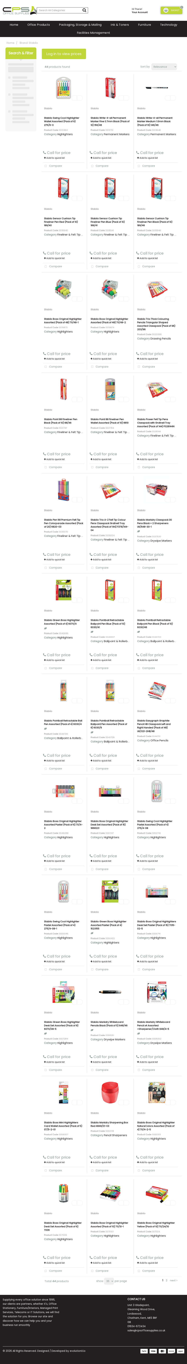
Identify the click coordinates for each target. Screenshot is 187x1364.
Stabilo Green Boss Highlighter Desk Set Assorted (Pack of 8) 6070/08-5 (62, 1025)
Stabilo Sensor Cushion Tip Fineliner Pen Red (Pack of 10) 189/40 (61, 222)
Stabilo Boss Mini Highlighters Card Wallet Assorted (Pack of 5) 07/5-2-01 (63, 1126)
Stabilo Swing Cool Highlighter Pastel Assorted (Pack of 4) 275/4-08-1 (61, 925)
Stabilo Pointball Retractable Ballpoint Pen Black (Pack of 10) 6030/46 (155, 624)
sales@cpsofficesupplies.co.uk (146, 1330)
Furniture (144, 25)
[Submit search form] (84, 10)
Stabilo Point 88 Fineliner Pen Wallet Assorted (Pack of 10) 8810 (110, 421)
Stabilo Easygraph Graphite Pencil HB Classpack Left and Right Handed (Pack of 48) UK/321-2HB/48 (154, 726)
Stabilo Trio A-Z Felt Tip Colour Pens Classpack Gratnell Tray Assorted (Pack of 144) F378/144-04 (109, 525)
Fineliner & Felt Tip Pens (72, 234)
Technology (168, 25)
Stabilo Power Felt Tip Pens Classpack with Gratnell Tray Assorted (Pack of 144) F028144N (155, 423)
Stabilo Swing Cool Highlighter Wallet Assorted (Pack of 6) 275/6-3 (61, 121)
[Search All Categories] (62, 10)
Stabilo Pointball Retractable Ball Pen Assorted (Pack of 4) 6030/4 (63, 722)
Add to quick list (54, 157)
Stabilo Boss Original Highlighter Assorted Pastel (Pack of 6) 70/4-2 (63, 825)
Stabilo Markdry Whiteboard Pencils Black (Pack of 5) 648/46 (109, 1023)
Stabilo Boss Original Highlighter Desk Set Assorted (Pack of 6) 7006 (63, 1226)
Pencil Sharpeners (115, 1135)
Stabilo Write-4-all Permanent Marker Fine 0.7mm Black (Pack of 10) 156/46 (110, 121)
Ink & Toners (120, 25)
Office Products (38, 25)
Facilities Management (93, 33)
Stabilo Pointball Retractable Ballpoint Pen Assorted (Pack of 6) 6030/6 (109, 724)
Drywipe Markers (161, 541)
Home (14, 25)
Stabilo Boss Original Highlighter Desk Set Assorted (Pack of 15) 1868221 (109, 825)
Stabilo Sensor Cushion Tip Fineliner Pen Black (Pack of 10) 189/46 (154, 222)
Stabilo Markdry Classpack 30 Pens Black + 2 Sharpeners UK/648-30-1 (154, 523)
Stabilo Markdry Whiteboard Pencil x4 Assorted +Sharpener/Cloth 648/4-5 (153, 1025)
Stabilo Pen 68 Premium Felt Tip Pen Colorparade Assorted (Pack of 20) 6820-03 (63, 523)
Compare (52, 166)
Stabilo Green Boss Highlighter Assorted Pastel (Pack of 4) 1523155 (108, 925)
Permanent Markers (116, 134)
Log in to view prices (63, 53)
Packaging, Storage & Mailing (80, 25)
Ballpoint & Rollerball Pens (121, 641)
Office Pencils (159, 740)
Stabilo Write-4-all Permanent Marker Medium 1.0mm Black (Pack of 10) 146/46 (154, 121)
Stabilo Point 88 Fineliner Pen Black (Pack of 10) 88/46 (60, 421)
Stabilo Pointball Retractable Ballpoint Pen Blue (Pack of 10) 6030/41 (108, 624)
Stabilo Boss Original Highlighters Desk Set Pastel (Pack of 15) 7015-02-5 (156, 925)
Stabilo (48, 108)
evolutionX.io (77, 1351)
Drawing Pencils (160, 338)
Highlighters (65, 134)
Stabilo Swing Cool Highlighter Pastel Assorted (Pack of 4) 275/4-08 (154, 825)
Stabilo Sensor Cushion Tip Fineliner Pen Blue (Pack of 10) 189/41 (108, 222)
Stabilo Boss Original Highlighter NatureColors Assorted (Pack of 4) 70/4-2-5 (156, 1126)
